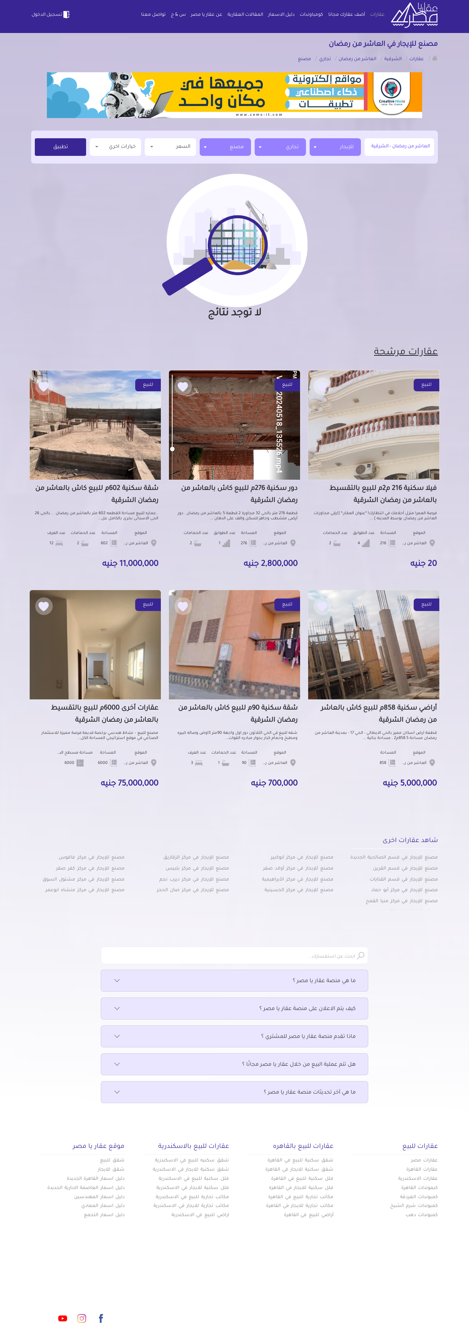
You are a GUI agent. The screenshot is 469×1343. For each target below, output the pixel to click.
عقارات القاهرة (422, 1169)
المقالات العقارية (245, 15)
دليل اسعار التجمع (104, 1215)
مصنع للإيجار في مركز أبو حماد (404, 890)
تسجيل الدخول (51, 14)
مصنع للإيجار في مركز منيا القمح (402, 901)
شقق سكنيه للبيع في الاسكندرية (192, 1160)
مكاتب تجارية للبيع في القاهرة (300, 1197)
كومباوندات (311, 15)
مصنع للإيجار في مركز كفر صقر (90, 868)
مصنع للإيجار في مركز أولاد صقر (298, 868)
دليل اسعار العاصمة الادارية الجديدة (86, 1188)
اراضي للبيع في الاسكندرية (200, 1215)
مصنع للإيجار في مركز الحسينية (299, 890)
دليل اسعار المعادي (103, 1206)
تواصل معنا (153, 15)
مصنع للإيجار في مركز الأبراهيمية (297, 879)
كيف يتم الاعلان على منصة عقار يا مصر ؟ (234, 1009)
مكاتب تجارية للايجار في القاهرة (299, 1206)
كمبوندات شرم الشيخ (414, 1206)
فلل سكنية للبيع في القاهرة (302, 1179)
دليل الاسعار (281, 15)
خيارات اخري (115, 146)
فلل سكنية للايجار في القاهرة (301, 1188)
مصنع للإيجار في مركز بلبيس (197, 868)
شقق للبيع (112, 1160)
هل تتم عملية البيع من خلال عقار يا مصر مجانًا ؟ (234, 1065)
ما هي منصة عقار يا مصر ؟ (234, 981)
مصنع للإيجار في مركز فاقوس (92, 857)
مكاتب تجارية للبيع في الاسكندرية (192, 1197)
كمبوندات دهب (422, 1215)
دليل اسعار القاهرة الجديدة (96, 1179)
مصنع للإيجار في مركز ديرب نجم (194, 879)
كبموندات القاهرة (419, 1188)
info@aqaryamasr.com (65, 1285)
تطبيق (60, 147)
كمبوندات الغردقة (419, 1197)
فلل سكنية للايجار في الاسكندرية (192, 1188)
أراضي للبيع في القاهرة (308, 1215)
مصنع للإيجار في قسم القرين (405, 868)
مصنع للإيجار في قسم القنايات (404, 879)
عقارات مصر (424, 1160)
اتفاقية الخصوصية (182, 1310)
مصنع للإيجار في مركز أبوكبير (302, 857)
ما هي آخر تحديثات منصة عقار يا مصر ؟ (234, 1092)
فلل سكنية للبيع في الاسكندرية (194, 1179)
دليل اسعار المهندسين (99, 1197)
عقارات (377, 15)
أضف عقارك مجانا (346, 15)
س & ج (178, 15)
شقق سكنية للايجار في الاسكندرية (191, 1169)
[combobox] (335, 147)
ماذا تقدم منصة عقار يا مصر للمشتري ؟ (234, 1037)
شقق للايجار (111, 1169)
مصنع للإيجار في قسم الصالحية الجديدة (394, 857)
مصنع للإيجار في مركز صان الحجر (193, 890)
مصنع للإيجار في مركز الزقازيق (196, 857)
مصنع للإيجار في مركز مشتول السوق (84, 879)
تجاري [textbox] (292, 147)
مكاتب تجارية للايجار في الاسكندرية (191, 1206)
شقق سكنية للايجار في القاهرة (299, 1169)
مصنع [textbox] (237, 147)
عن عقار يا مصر (206, 15)
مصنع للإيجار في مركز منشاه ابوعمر (85, 890)
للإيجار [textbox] (347, 147)
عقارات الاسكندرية (418, 1179)
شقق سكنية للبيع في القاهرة (300, 1160)
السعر (170, 146)
